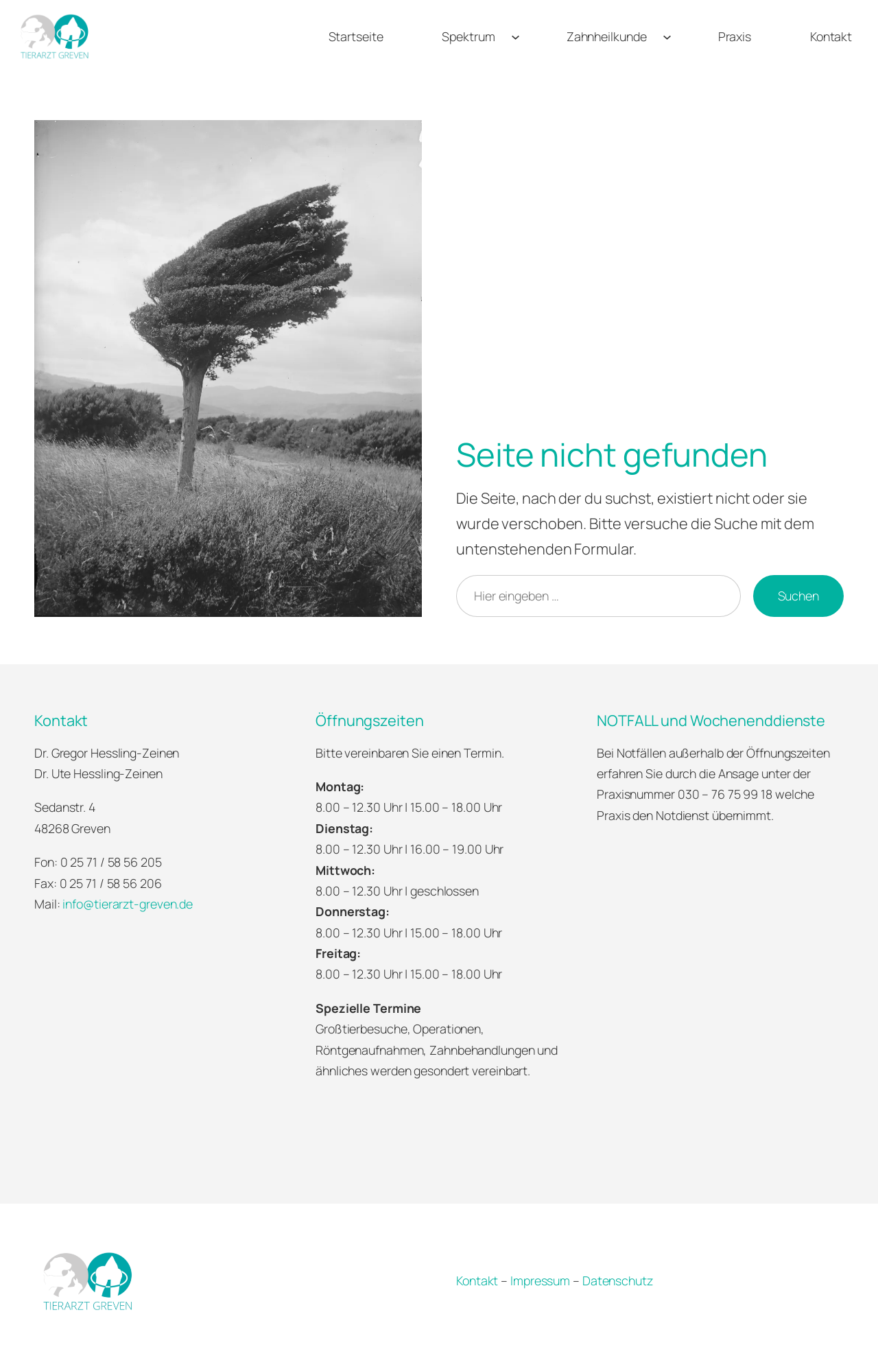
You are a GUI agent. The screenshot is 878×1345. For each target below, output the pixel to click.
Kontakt (477, 1280)
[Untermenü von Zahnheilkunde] (667, 36)
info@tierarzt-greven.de (127, 904)
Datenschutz (617, 1280)
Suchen (798, 595)
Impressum (540, 1280)
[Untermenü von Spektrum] (515, 36)
